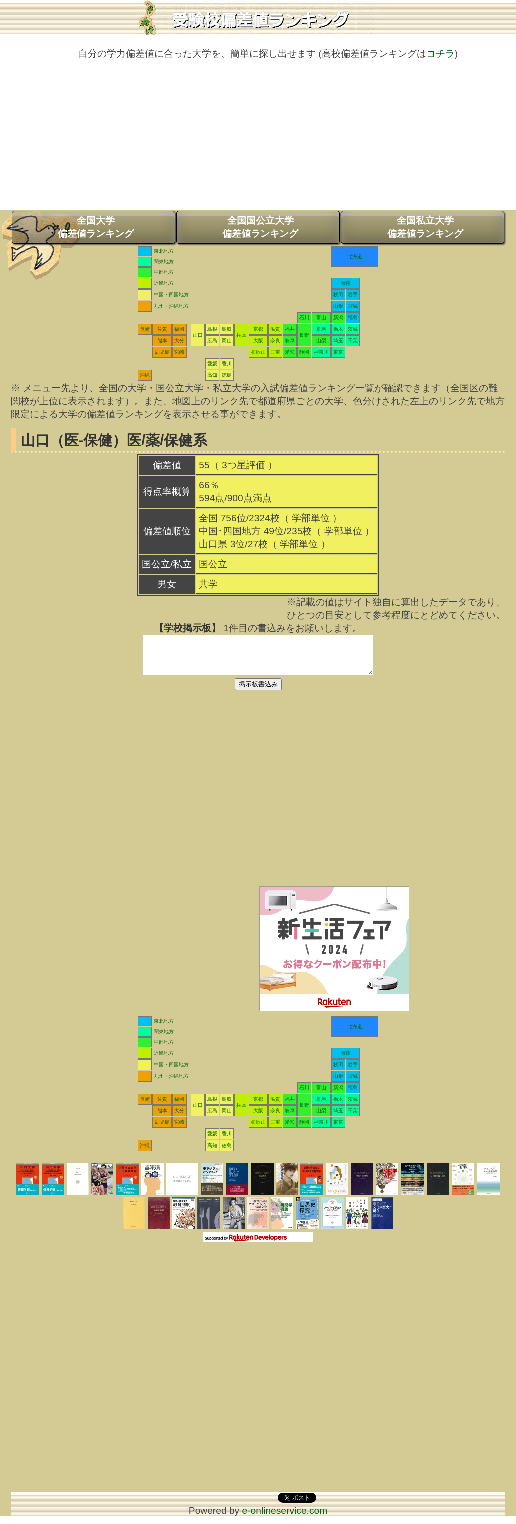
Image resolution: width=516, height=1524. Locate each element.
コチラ (440, 53)
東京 (338, 352)
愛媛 (212, 363)
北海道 (354, 256)
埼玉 (338, 340)
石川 (304, 317)
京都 (258, 329)
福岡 (179, 329)
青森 (346, 283)
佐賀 (162, 329)
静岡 (304, 352)
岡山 (227, 340)
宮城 (353, 306)
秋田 (338, 294)
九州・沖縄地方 (171, 306)
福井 (290, 329)
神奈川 (321, 352)
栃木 (338, 329)
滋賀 (275, 329)
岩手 (353, 294)
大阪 (258, 340)
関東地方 (164, 261)
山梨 (321, 340)
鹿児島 (162, 352)
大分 (179, 340)
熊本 (162, 340)
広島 (212, 340)
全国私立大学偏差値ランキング (425, 227)
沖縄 (145, 375)
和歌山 (258, 352)
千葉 (353, 340)
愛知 (290, 352)
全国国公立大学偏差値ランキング (260, 227)
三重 (275, 352)
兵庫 (241, 335)
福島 (353, 317)
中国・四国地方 (171, 294)
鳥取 (227, 329)
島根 (212, 329)
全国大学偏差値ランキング (96, 227)
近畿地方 (164, 283)
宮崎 (179, 352)
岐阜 (290, 340)
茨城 (353, 329)
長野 (304, 335)
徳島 (227, 375)
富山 (321, 317)
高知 (212, 375)
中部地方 (164, 272)
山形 (338, 306)
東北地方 (164, 251)
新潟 (338, 317)
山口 (198, 335)
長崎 (145, 329)
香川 (227, 363)
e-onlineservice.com (285, 1518)
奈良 (275, 340)
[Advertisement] (258, 140)
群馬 (321, 329)
